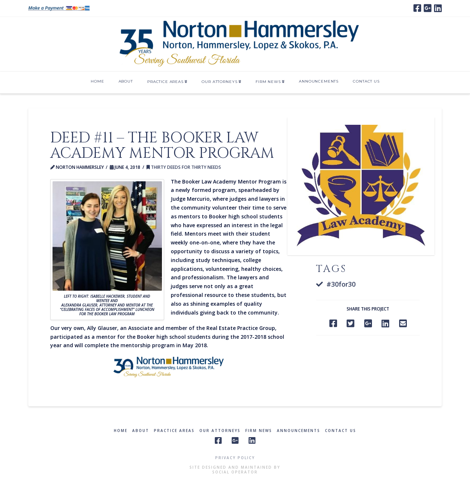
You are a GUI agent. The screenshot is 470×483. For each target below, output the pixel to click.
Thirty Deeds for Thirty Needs (184, 167)
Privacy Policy (235, 457)
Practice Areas (174, 430)
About (140, 430)
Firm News (258, 430)
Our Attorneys (220, 430)
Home (120, 430)
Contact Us (340, 430)
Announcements (298, 430)
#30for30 (340, 283)
